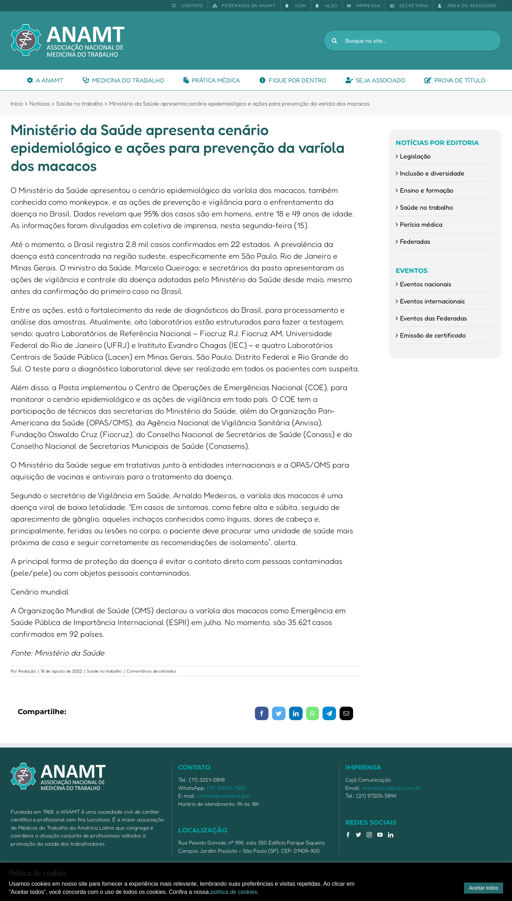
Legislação (415, 156)
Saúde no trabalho (104, 671)
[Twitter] (358, 834)
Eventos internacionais (432, 301)
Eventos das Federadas (433, 318)
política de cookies (233, 892)
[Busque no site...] (412, 40)
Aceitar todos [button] (483, 888)
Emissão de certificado (433, 335)
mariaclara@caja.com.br (391, 787)
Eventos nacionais (425, 284)
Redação (27, 671)
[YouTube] (380, 834)
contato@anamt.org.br (224, 795)
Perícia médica (421, 224)
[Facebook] (348, 834)
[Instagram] (369, 834)
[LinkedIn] (390, 834)
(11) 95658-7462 (226, 787)
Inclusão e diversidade (432, 173)
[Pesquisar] (334, 40)
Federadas (415, 241)
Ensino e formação (426, 190)
